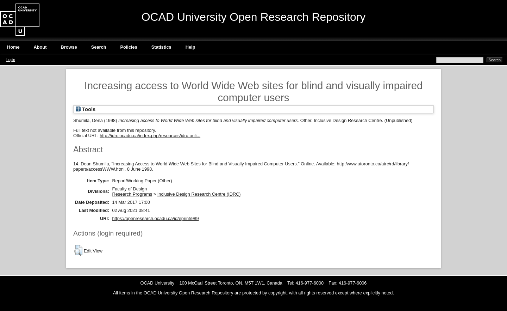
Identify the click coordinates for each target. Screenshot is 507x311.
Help (190, 47)
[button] (78, 250)
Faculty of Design (129, 188)
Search (98, 47)
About (40, 47)
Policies (128, 47)
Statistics (161, 47)
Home (13, 47)
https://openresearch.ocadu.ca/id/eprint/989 (155, 218)
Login (10, 60)
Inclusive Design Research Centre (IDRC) (199, 194)
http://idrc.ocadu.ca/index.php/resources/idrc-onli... (150, 135)
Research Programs (132, 194)
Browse (69, 47)
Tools (85, 109)
